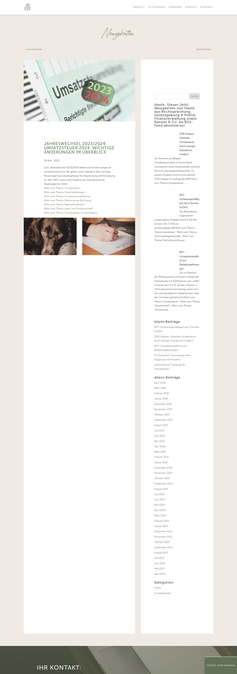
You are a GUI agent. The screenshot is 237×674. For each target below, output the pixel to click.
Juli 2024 (159, 494)
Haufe (157, 587)
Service (191, 7)
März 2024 (160, 515)
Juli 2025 (159, 430)
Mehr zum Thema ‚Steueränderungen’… (65, 192)
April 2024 (160, 510)
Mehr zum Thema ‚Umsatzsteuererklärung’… (68, 196)
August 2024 (161, 489)
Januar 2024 (161, 526)
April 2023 (160, 574)
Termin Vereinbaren (221, 665)
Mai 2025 (159, 441)
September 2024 (163, 483)
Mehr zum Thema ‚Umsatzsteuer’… (63, 188)
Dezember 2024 (163, 467)
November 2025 (163, 409)
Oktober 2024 (162, 478)
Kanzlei (138, 7)
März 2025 (160, 451)
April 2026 (160, 382)
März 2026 (160, 388)
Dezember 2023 (163, 531)
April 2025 (160, 446)
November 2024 (163, 473)
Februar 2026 (161, 393)
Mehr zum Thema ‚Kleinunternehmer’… (65, 204)
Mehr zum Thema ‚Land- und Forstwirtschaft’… (69, 208)
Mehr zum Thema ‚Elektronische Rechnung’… (68, 200)
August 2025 (161, 425)
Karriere (175, 7)
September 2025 (163, 419)
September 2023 (163, 547)
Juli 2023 (159, 558)
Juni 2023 (159, 563)
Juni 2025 (159, 435)
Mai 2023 (159, 568)
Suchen (194, 96)
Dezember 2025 (163, 404)
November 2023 (163, 536)
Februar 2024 (161, 520)
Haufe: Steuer (166, 104)
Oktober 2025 (162, 414)
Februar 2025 (161, 457)
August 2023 (161, 552)
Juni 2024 (159, 499)
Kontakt (206, 7)
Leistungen (156, 7)
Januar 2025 (161, 462)
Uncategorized (162, 593)
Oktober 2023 (162, 542)
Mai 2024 (159, 504)
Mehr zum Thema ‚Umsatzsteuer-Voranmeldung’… (71, 212)
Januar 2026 (161, 398)
